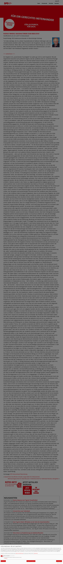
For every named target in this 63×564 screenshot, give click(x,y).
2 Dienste (5, 558)
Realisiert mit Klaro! (59, 562)
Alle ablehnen (3, 561)
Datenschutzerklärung (19, 553)
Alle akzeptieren (59, 561)
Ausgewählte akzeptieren (31, 561)
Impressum (36, 553)
